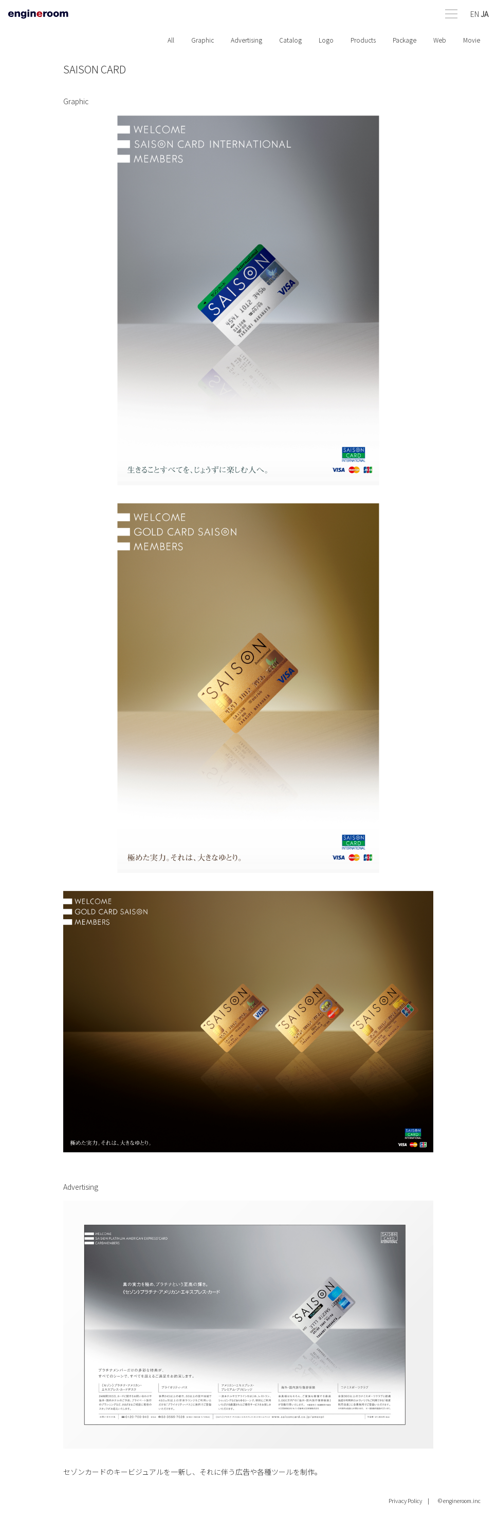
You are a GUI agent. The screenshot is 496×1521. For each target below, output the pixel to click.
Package (404, 39)
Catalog (290, 39)
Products (363, 39)
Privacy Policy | (409, 1500)
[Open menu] (466, 11)
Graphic (202, 39)
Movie (471, 39)
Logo (326, 39)
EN (474, 14)
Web (439, 39)
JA (484, 14)
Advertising (246, 39)
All (171, 39)
